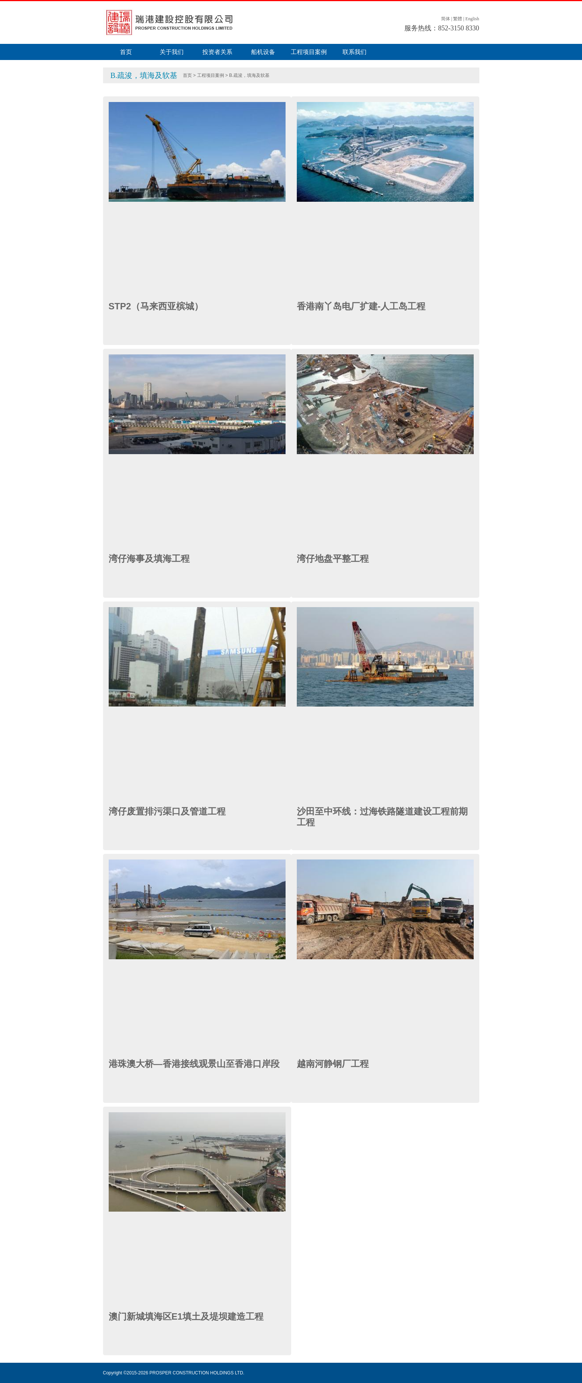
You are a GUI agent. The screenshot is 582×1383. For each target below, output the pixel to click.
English (472, 18)
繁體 (457, 18)
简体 (445, 18)
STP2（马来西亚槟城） (156, 306)
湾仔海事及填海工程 (149, 559)
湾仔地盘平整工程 (333, 559)
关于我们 (172, 52)
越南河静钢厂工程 (333, 1064)
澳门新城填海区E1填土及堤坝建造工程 (186, 1316)
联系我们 (355, 52)
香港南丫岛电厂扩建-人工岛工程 (361, 306)
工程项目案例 (309, 52)
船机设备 (263, 52)
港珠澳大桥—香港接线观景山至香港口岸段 (194, 1064)
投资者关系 (217, 52)
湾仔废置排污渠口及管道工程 (167, 811)
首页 (126, 52)
